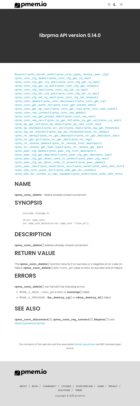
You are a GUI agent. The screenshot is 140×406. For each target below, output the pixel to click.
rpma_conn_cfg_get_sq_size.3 (35, 86)
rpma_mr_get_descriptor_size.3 (97, 135)
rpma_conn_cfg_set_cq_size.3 (67, 89)
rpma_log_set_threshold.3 (66, 132)
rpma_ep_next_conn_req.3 (82, 124)
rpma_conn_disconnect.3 (59, 101)
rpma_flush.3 (74, 128)
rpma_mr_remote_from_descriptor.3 (77, 143)
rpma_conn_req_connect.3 (33, 112)
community (49, 386)
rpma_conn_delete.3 (28, 101)
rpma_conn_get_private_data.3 (74, 105)
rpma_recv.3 (65, 166)
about (23, 386)
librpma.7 (21, 74)
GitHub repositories (84, 344)
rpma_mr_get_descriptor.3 (57, 135)
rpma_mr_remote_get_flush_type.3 (39, 147)
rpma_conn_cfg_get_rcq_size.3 (36, 82)
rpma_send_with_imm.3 (108, 166)
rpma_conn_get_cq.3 (91, 101)
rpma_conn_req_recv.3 (30, 120)
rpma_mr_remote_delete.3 (33, 143)
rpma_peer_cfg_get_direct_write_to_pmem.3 (46, 158)
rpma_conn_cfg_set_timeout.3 (77, 97)
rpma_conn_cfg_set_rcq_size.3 (36, 93)
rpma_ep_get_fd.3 (27, 124)
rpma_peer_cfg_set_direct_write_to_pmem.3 (46, 162)
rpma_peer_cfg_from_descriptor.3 (72, 151)
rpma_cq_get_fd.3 (59, 120)
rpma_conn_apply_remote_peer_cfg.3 (82, 74)
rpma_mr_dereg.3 (27, 135)
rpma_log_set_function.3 (31, 132)
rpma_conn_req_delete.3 (69, 112)
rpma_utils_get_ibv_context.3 (76, 170)
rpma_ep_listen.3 (52, 124)
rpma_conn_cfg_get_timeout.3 (78, 86)
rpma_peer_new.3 (27, 166)
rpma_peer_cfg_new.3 (93, 158)
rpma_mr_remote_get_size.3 (83, 147)
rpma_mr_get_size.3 (56, 139)
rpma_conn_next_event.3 (100, 109)
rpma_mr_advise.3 (96, 132)
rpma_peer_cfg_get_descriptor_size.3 (86, 155)
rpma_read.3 (48, 166)
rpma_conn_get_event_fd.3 (33, 105)
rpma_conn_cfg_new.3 (30, 89)
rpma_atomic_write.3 (41, 74)
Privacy (113, 386)
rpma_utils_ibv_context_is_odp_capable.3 (43, 174)
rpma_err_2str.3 (55, 128)
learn (101, 386)
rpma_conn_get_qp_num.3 (33, 109)
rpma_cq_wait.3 (110, 120)
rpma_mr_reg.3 (81, 139)
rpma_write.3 (81, 174)
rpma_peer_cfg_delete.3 (31, 151)
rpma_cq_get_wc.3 (86, 120)
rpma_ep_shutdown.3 (29, 128)
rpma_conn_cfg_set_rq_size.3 (78, 93)
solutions (64, 390)
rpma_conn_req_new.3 (79, 116)
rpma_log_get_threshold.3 (101, 128)
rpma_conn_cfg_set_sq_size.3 (35, 97)
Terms (78, 390)
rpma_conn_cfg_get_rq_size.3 (79, 82)
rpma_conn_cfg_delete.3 (31, 78)
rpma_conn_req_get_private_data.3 (39, 116)
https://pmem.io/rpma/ (30, 323)
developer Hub (84, 386)
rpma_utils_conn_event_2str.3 (35, 170)
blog (35, 386)
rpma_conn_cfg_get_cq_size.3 (70, 78)
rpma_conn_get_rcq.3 (67, 109)
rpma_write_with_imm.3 (106, 174)
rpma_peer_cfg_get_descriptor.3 (37, 155)
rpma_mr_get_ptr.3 (28, 139)
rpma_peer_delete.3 (91, 162)
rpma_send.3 (82, 166)
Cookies (66, 386)
